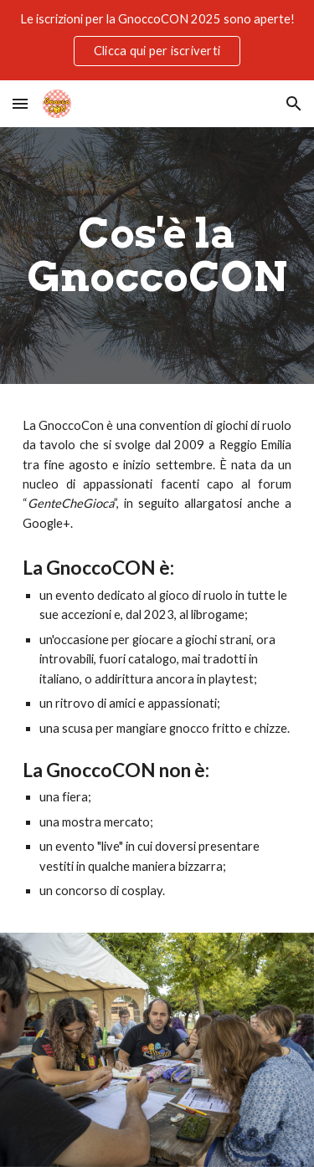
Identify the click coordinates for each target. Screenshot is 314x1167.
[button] (20, 103)
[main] (157, 255)
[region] (157, 40)
